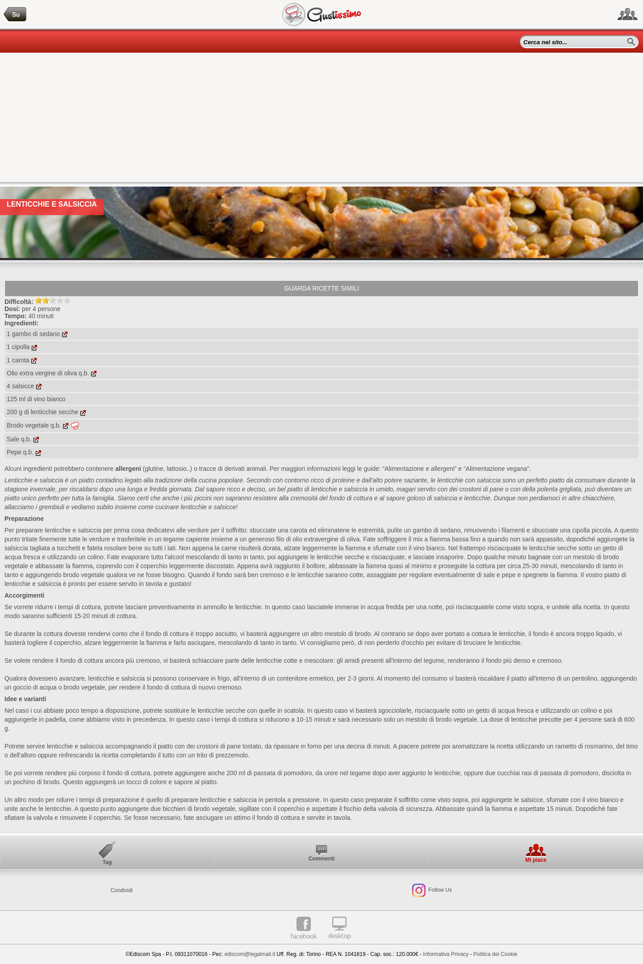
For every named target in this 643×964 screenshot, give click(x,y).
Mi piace (535, 860)
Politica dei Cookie (495, 954)
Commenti (322, 859)
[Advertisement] (321, 119)
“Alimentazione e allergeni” (420, 468)
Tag (107, 862)
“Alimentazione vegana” (496, 468)
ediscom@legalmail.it (250, 954)
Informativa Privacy (445, 954)
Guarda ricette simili (321, 288)
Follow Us (439, 890)
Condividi (122, 890)
